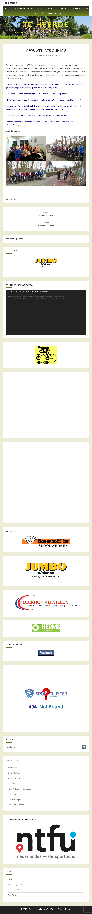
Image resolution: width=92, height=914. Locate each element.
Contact (36, 13)
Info (9, 8)
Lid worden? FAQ (23, 8)
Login (59, 13)
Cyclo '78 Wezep (14, 773)
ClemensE (55, 56)
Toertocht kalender (16, 805)
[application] (46, 312)
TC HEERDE (11, 2)
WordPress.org (14, 895)
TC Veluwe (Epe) (14, 799)
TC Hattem (12, 794)
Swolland (11, 783)
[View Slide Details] (46, 262)
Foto (10, 199)
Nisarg (68, 909)
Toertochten (39, 8)
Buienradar (12, 767)
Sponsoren (48, 13)
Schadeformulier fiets (17, 778)
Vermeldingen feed (15, 884)
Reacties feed (13, 890)
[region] (46, 265)
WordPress (51, 909)
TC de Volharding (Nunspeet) (19, 789)
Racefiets (54, 8)
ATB (66, 8)
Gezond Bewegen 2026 (79, 8)
